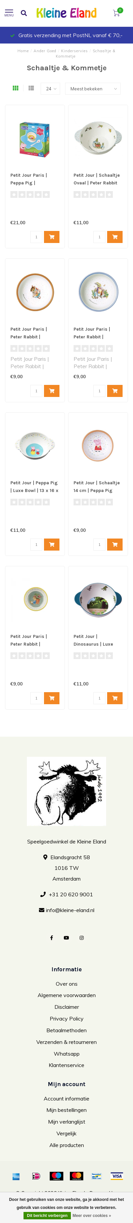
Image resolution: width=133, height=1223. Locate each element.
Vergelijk (66, 1133)
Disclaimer (66, 1006)
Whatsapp (67, 1053)
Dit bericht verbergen (47, 1215)
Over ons (67, 983)
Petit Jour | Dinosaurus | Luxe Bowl (93, 644)
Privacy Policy (67, 1018)
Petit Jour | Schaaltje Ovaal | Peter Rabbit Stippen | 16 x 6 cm (97, 182)
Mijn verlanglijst (66, 1121)
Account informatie (66, 1098)
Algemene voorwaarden (67, 995)
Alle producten (66, 1145)
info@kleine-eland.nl (70, 910)
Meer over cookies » (92, 1215)
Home (23, 51)
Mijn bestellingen (66, 1110)
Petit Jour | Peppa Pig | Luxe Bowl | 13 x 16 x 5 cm (34, 490)
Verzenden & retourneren (66, 1042)
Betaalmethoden (66, 1030)
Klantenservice (66, 1065)
